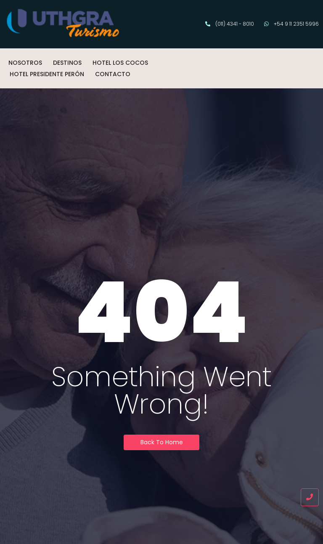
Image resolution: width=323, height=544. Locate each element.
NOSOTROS (25, 62)
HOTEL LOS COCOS (120, 62)
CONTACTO (112, 74)
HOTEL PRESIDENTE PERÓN (47, 74)
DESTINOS (67, 62)
